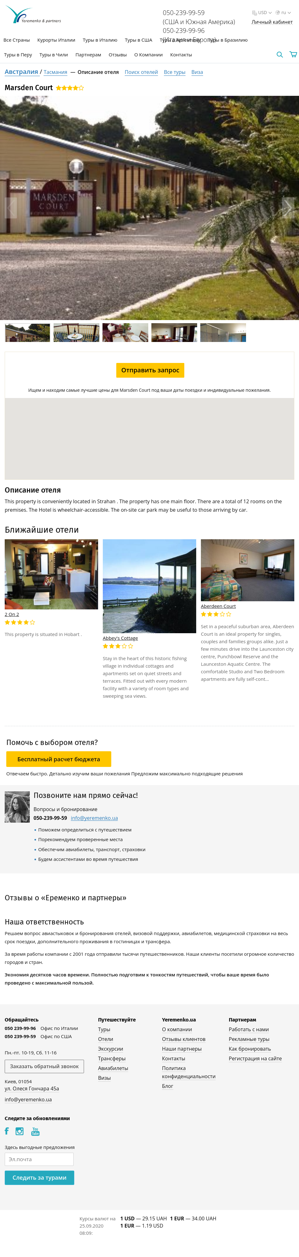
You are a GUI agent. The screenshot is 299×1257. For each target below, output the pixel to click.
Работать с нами (249, 1029)
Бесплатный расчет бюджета (59, 759)
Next (288, 208)
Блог (167, 1086)
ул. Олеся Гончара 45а (32, 1088)
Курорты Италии (56, 40)
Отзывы (118, 54)
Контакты (181, 54)
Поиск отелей (141, 72)
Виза (197, 72)
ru (285, 12)
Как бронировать (250, 1048)
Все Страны (16, 40)
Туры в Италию (100, 40)
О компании (177, 1029)
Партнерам (88, 54)
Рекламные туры (249, 1039)
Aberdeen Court (218, 606)
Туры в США (138, 40)
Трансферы (112, 1058)
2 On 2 (12, 614)
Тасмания (55, 72)
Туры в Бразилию (228, 40)
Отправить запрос (150, 370)
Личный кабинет (272, 22)
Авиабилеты (113, 1068)
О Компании (148, 54)
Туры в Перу (18, 54)
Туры (104, 1029)
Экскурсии (110, 1048)
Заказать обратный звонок (44, 1066)
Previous (11, 208)
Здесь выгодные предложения (40, 1147)
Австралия (22, 71)
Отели (105, 1039)
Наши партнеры (182, 1048)
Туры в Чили (53, 54)
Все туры (175, 72)
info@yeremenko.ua (94, 818)
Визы (104, 1077)
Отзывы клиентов (184, 1039)
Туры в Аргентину (180, 40)
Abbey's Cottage (120, 638)
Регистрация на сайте (255, 1058)
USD (264, 12)
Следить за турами (39, 1177)
